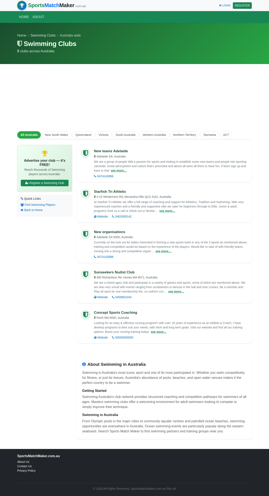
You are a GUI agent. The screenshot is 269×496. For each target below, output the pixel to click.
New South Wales (56, 134)
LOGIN (224, 5)
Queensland (83, 134)
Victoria (103, 134)
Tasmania (209, 134)
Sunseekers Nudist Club (114, 272)
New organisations (109, 232)
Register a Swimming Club (44, 183)
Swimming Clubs (42, 35)
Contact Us (24, 466)
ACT (226, 134)
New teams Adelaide (111, 151)
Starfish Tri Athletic (110, 192)
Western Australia (154, 134)
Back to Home (32, 210)
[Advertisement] (134, 96)
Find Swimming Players (38, 204)
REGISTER (242, 5)
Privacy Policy (26, 470)
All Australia (28, 134)
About (38, 17)
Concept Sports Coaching (115, 313)
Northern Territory (184, 134)
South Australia (125, 134)
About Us (23, 461)
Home (24, 17)
